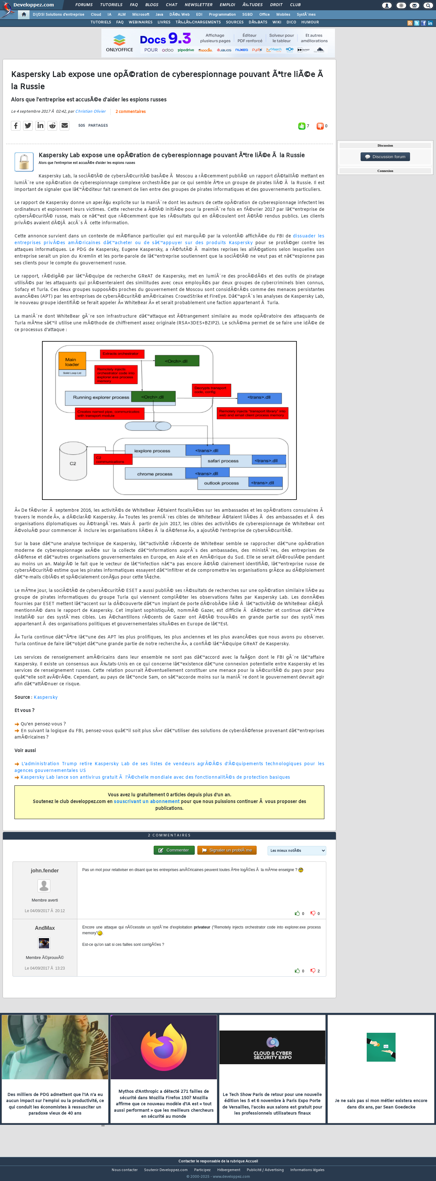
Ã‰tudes (252, 5)
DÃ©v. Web (179, 15)
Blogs (152, 5)
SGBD (247, 15)
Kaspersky (46, 701)
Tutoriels (111, 5)
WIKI (276, 22)
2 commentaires (130, 115)
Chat (171, 5)
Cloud (96, 15)
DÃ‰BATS (258, 22)
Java (159, 15)
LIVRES (164, 22)
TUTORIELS (100, 22)
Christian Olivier (90, 115)
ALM (122, 15)
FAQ (133, 5)
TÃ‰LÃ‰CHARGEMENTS (198, 22)
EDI (199, 15)
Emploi (227, 5)
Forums (84, 5)
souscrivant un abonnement (147, 806)
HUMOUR (310, 22)
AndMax (45, 940)
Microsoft (140, 15)
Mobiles (283, 15)
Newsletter (198, 5)
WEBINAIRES (140, 22)
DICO (291, 22)
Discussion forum (385, 156)
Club (295, 5)
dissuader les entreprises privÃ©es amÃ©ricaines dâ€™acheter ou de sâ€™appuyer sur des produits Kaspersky (169, 243)
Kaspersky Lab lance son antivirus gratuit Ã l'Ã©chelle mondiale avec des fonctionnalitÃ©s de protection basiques (155, 782)
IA (109, 15)
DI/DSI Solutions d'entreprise (58, 15)
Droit (276, 5)
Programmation (222, 15)
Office (264, 15)
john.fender (45, 882)
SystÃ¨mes (306, 15)
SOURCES (235, 22)
